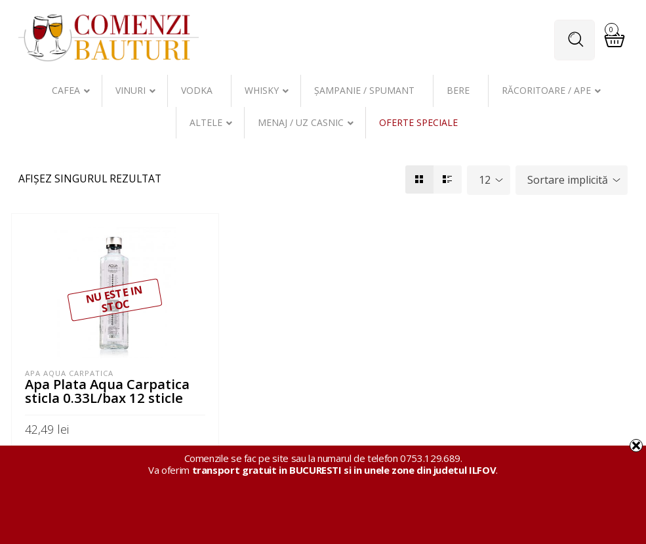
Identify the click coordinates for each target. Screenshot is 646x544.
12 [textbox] (485, 180)
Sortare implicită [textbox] (567, 180)
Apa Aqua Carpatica (69, 373)
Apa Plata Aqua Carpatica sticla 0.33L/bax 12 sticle (107, 390)
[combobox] (488, 180)
